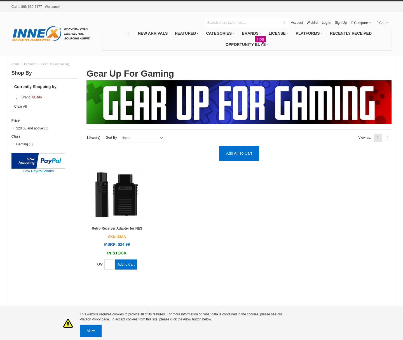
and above (32, 128)
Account (297, 23)
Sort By (112, 138)
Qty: (100, 264)
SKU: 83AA (117, 237)
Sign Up (341, 23)
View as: (364, 138)
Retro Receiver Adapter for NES (117, 228)
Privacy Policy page (94, 319)
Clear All (20, 106)
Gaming (24, 144)
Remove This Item (16, 97)
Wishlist (312, 23)
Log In (326, 23)
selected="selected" (141, 138)
